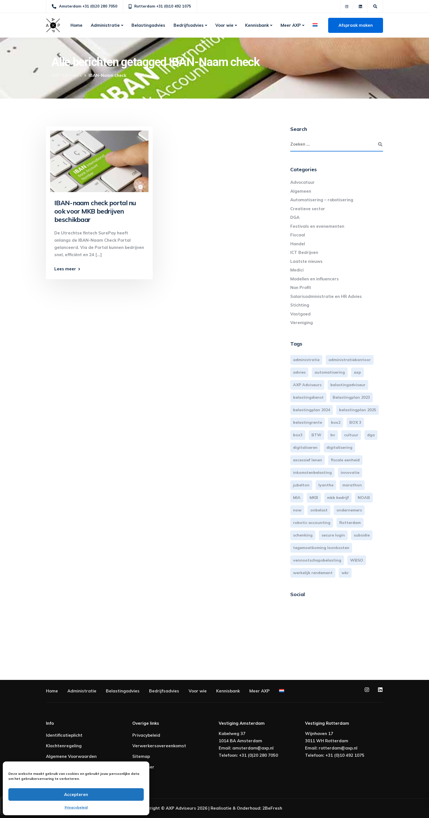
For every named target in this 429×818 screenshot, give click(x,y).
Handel (297, 243)
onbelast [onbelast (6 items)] (319, 510)
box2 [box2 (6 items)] (335, 422)
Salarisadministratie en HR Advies (326, 296)
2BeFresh (272, 808)
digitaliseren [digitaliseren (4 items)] (305, 447)
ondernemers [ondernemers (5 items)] (349, 510)
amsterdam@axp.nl (253, 748)
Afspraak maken (355, 25)
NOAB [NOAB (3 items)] (364, 497)
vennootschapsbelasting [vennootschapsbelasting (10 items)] (317, 560)
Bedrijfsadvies (189, 25)
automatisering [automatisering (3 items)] (330, 372)
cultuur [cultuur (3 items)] (351, 434)
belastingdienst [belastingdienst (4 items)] (308, 397)
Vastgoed (300, 314)
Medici (297, 270)
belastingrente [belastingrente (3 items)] (307, 422)
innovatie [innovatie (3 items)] (350, 472)
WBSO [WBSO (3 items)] (356, 560)
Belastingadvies (148, 25)
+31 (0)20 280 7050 (258, 755)
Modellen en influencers (314, 278)
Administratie (105, 25)
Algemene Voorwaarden (71, 756)
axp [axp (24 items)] (357, 372)
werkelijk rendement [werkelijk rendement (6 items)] (313, 572)
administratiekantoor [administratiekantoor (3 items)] (349, 359)
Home (76, 25)
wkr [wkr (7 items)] (345, 572)
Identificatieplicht (64, 735)
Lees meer (65, 269)
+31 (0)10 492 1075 (344, 755)
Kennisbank (257, 25)
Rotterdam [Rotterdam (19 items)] (350, 522)
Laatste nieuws (306, 261)
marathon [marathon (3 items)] (352, 485)
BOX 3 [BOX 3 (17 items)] (355, 422)
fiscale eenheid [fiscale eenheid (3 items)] (345, 459)
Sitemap (141, 756)
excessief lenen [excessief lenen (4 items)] (307, 459)
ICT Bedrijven (304, 252)
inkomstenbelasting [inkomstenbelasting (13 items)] (312, 472)
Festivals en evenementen (317, 226)
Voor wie (224, 25)
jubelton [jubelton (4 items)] (301, 485)
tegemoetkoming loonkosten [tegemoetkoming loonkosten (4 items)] (321, 547)
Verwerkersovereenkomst (159, 745)
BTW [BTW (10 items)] (316, 434)
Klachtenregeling (64, 745)
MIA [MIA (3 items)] (297, 497)
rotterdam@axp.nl (338, 748)
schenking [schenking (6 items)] (303, 535)
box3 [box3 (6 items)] (298, 434)
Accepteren (76, 794)
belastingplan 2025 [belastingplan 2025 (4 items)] (357, 409)
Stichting (299, 305)
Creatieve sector (307, 208)
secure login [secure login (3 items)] (333, 535)
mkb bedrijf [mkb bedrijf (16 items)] (338, 497)
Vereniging (301, 322)
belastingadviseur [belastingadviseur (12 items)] (347, 384)
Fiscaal (297, 234)
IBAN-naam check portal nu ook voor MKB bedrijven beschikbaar (95, 211)
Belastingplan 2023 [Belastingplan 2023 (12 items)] (351, 397)
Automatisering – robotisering (321, 199)
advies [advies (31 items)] (299, 372)
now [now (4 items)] (297, 510)
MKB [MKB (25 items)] (313, 497)
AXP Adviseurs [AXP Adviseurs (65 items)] (307, 384)
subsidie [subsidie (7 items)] (362, 535)
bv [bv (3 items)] (332, 434)
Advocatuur (302, 182)
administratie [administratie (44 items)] (306, 359)
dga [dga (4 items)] (371, 434)
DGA (294, 217)
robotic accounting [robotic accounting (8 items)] (311, 522)
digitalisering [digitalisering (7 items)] (339, 447)
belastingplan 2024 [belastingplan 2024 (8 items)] (311, 409)
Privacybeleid (76, 807)
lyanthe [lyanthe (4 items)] (325, 485)
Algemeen (300, 191)
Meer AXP (291, 25)
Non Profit (300, 287)
